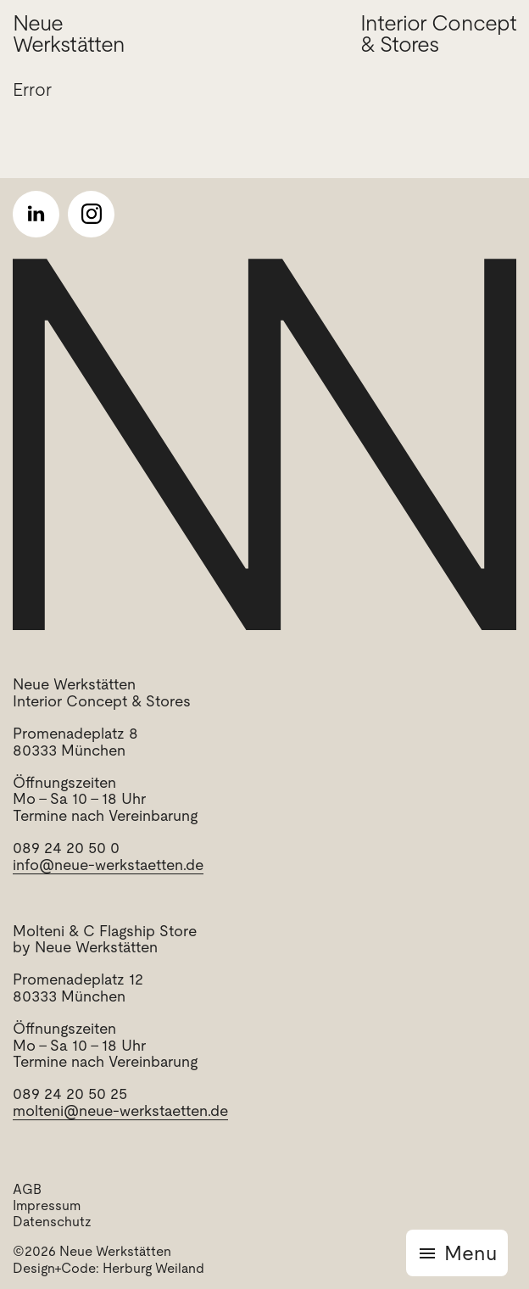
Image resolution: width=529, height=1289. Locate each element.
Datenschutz (52, 1222)
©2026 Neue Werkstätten (92, 1251)
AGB (27, 1189)
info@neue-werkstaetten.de (108, 864)
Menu (470, 1253)
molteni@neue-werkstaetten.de (120, 1110)
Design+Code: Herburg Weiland (108, 1268)
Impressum (47, 1205)
